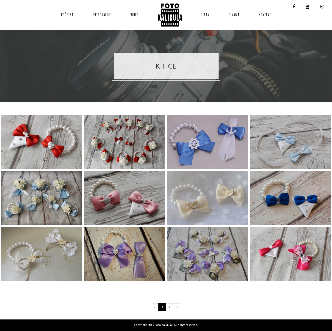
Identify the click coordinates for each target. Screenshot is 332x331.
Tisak (205, 14)
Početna (67, 14)
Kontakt (265, 14)
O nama (234, 14)
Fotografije (102, 14)
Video (134, 14)
